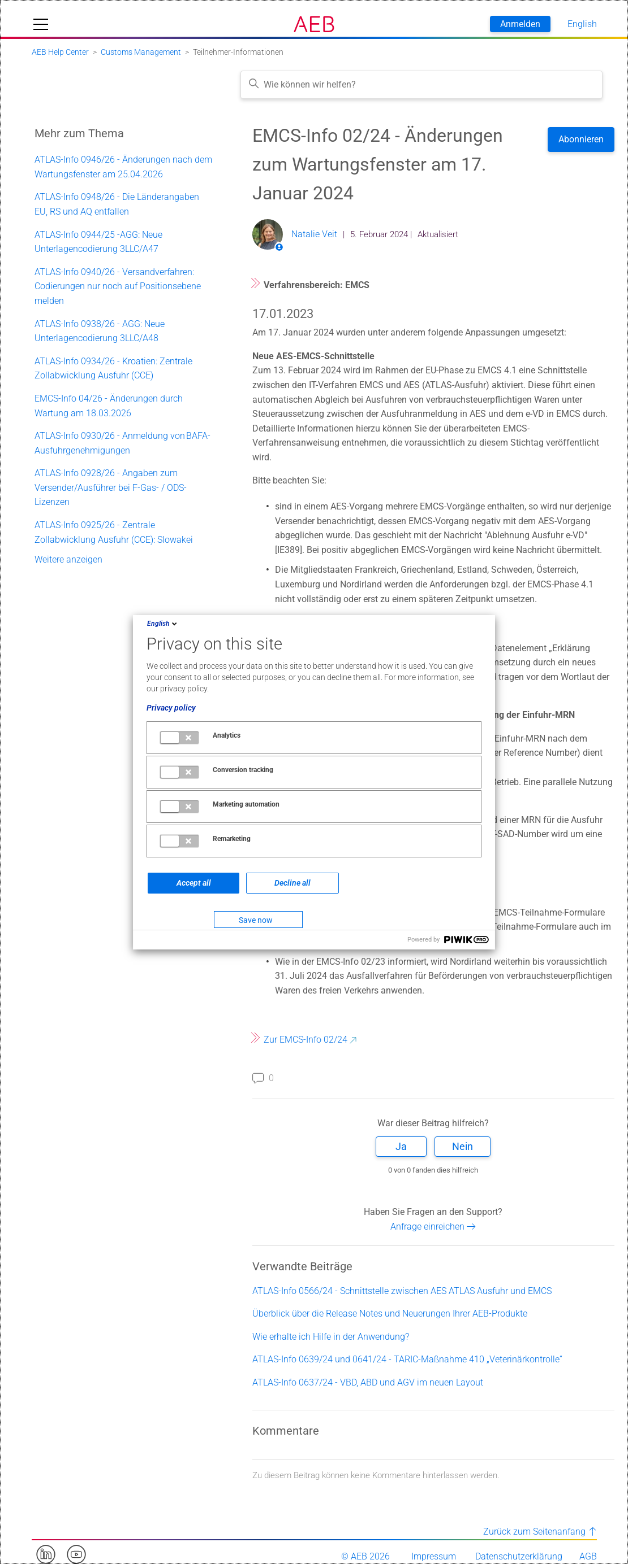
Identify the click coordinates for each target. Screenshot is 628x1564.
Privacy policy (171, 707)
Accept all (194, 882)
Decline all (292, 882)
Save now (256, 920)
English (163, 623)
